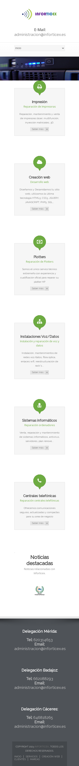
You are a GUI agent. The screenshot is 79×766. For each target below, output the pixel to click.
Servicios (31, 756)
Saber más (37, 129)
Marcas (35, 759)
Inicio (17, 756)
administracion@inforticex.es (40, 34)
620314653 (43, 640)
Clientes (20, 759)
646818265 (43, 717)
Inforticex (42, 746)
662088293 (43, 678)
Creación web (51, 756)
